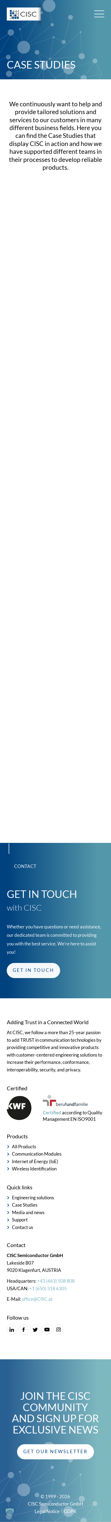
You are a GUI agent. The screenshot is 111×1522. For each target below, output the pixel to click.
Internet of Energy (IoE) (35, 1161)
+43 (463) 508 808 (56, 1281)
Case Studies (24, 1205)
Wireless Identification (34, 1169)
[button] (55, 1451)
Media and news (28, 1212)
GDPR (70, 1511)
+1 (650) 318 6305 (48, 1288)
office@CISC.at (37, 1299)
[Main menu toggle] (99, 14)
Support (20, 1220)
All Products (24, 1146)
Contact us (22, 1227)
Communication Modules (36, 1154)
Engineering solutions (33, 1197)
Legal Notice (47, 1511)
